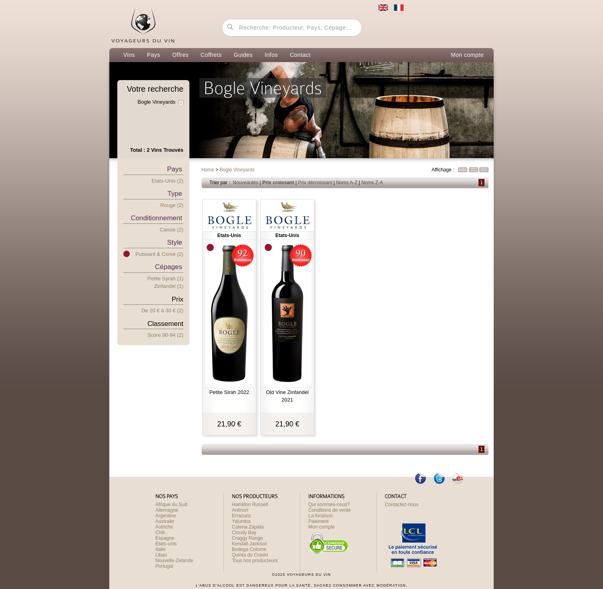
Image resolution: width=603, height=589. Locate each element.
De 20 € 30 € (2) (162, 311)
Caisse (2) (171, 230)
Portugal (164, 566)
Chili (160, 532)
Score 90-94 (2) (165, 335)
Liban (161, 555)
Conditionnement (156, 218)
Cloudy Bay (244, 532)
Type (174, 193)
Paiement (318, 521)
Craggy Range (247, 538)
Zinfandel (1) (168, 286)
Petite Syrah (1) (165, 278)
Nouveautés (245, 182)
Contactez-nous (401, 504)
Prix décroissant (315, 182)
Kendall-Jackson (249, 544)
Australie (164, 521)
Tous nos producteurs (255, 560)
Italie (160, 549)
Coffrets (211, 55)
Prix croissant (278, 182)
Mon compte (467, 55)
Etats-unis (166, 544)
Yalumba (241, 521)
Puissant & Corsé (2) (159, 254)
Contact (300, 55)
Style (174, 242)
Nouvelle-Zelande (174, 560)
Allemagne (166, 510)
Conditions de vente (329, 510)
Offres (180, 55)
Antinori (240, 510)
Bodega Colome (249, 549)
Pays (153, 55)
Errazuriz (241, 516)
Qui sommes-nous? (329, 504)
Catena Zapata (247, 527)
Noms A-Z (346, 182)
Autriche (164, 527)
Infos (271, 55)
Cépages (168, 267)
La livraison (320, 516)
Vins (129, 55)
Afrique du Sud (171, 504)
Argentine (165, 516)
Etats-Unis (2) (167, 181)
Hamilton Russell (250, 504)
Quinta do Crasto (250, 555)
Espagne (164, 538)
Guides (243, 55)
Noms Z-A (372, 182)
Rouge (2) (171, 205)
